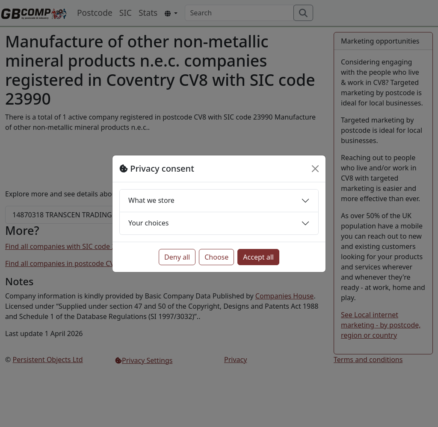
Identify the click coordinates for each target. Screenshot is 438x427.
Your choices (148, 223)
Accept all (258, 257)
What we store (151, 200)
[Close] (315, 168)
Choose (216, 257)
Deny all (177, 257)
